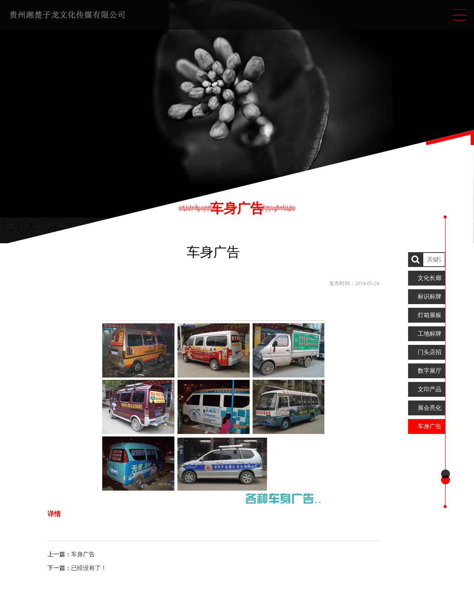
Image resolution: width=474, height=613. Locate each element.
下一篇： (77, 568)
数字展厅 (429, 371)
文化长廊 (429, 278)
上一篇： (71, 554)
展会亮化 (429, 408)
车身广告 (429, 426)
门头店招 (429, 352)
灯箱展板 (429, 315)
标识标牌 (429, 296)
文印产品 (429, 389)
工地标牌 (429, 333)
